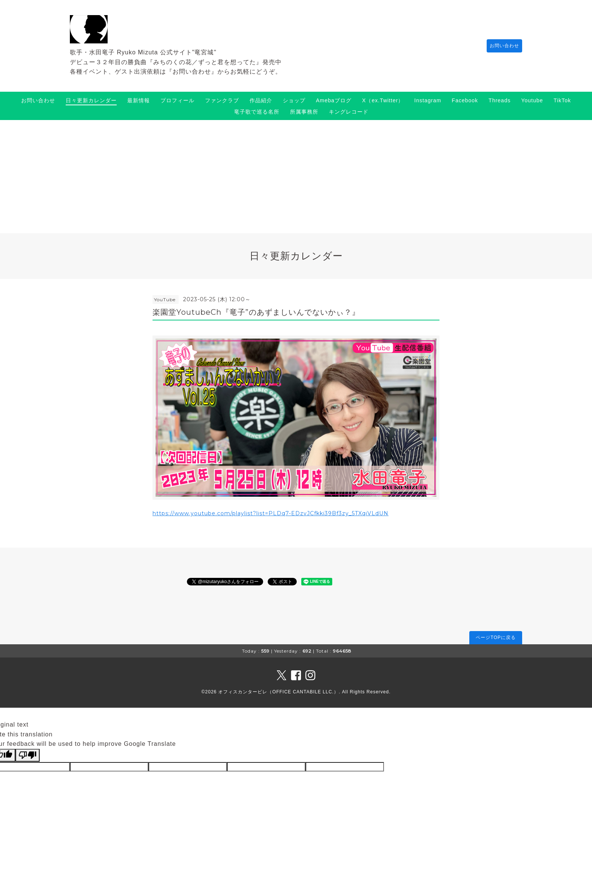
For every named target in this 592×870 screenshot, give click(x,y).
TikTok (562, 100)
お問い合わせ (501, 46)
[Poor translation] (27, 755)
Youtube (532, 100)
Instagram (427, 100)
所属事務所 (304, 112)
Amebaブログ (334, 100)
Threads (499, 100)
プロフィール (177, 100)
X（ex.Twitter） (383, 100)
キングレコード (348, 112)
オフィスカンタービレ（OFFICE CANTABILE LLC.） (278, 691)
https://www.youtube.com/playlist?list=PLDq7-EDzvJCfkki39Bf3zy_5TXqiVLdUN (270, 513)
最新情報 (138, 100)
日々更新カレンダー (91, 100)
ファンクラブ (222, 100)
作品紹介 (261, 100)
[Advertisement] (296, 176)
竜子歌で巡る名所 (256, 112)
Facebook (465, 100)
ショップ (294, 100)
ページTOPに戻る (495, 637)
